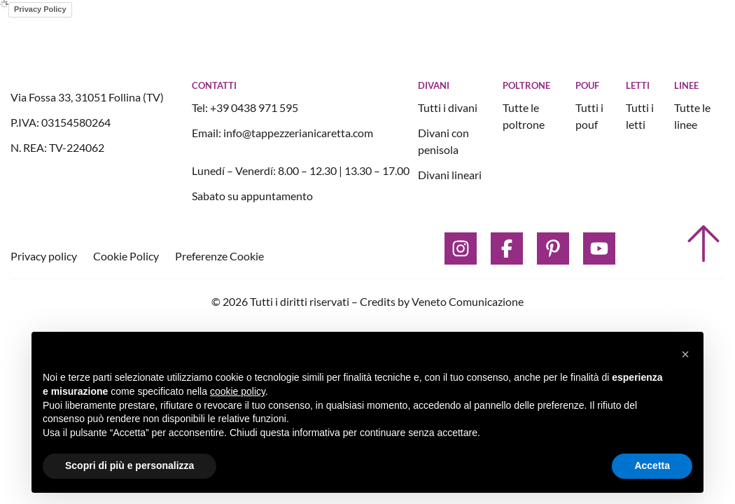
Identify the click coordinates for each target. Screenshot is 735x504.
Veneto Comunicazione (468, 301)
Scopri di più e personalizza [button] (129, 465)
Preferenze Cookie (219, 255)
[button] (685, 354)
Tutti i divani (447, 107)
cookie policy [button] (237, 391)
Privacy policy (44, 255)
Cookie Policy (127, 255)
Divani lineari (450, 174)
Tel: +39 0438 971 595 (245, 107)
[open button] (657, 40)
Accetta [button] (652, 465)
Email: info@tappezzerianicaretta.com (282, 132)
